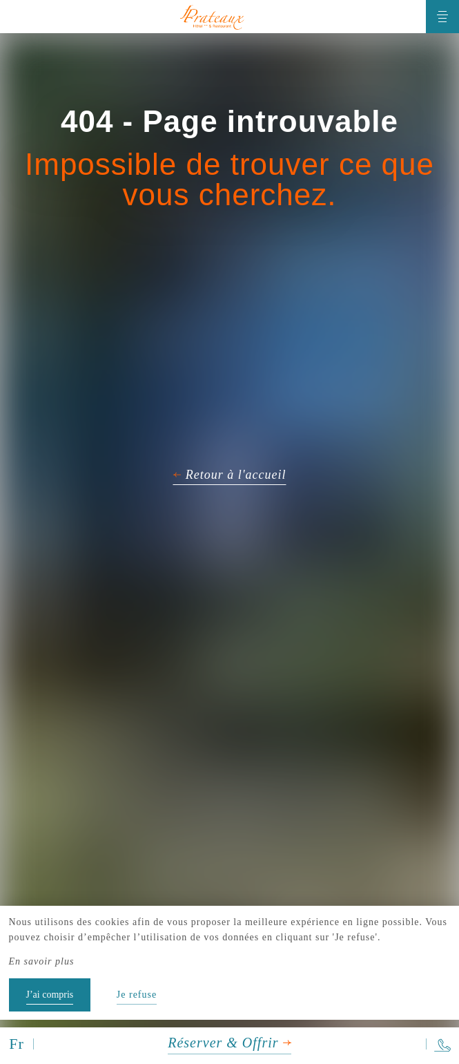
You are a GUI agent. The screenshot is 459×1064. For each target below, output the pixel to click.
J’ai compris (50, 994)
